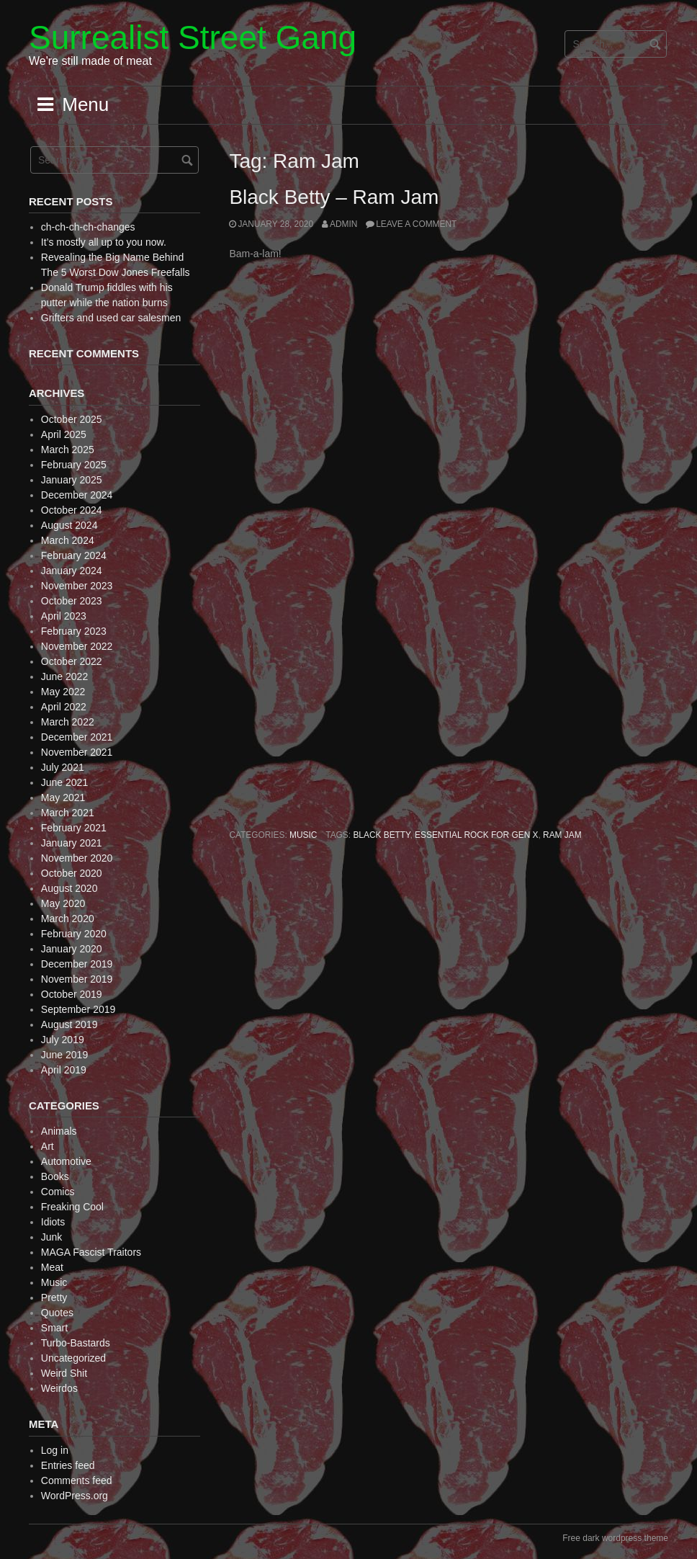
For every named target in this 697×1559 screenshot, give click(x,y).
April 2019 (63, 1070)
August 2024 (69, 525)
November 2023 (77, 585)
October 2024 (71, 510)
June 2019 (64, 1054)
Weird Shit (64, 1373)
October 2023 (71, 601)
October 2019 (71, 994)
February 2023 (74, 631)
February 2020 (74, 933)
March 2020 (67, 918)
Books (55, 1176)
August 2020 (69, 888)
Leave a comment (416, 224)
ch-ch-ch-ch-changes (88, 227)
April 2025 (63, 434)
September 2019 (78, 1009)
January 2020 (71, 949)
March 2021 (67, 812)
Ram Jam (562, 835)
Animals (59, 1131)
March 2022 (67, 722)
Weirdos (59, 1388)
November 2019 (77, 979)
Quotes (57, 1312)
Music (303, 835)
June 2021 (64, 782)
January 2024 (71, 570)
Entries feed (68, 1465)
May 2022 (63, 691)
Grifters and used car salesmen (111, 317)
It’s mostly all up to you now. (103, 242)
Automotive (66, 1161)
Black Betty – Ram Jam (334, 197)
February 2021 (74, 828)
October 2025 (71, 419)
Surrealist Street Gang (192, 37)
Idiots (53, 1222)
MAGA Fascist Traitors (91, 1252)
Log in (54, 1450)
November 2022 (77, 646)
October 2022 (71, 661)
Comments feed (76, 1480)
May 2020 (63, 903)
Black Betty (381, 835)
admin (343, 224)
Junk (52, 1237)
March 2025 (67, 449)
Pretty (54, 1297)
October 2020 (71, 873)
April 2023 (63, 616)
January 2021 (71, 843)
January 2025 (71, 480)
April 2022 (63, 707)
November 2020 (77, 858)
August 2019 (69, 1024)
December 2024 (77, 495)
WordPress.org (74, 1495)
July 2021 (62, 767)
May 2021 (63, 797)
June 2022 (64, 676)
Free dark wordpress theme (615, 1538)
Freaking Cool (72, 1206)
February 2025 (74, 464)
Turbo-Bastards (75, 1343)
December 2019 (77, 964)
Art (47, 1146)
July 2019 (62, 1039)
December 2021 (77, 737)
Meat (52, 1267)
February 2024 (74, 555)
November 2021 (77, 752)
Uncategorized (73, 1358)
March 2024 (67, 540)
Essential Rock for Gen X (476, 835)
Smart (54, 1328)
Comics (58, 1191)
